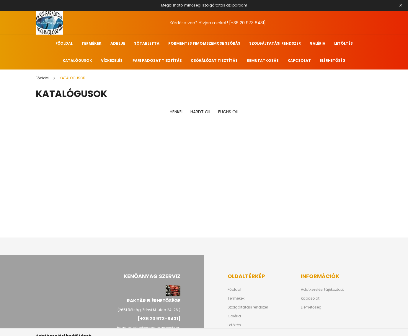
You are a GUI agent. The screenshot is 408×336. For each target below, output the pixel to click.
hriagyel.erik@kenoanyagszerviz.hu (148, 327)
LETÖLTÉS (343, 43)
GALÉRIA (317, 43)
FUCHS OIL (228, 112)
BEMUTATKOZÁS (263, 60)
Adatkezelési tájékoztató (322, 289)
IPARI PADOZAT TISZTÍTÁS (156, 60)
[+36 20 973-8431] (159, 319)
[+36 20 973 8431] (247, 23)
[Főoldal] (43, 77)
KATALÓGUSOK (77, 60)
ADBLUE (117, 43)
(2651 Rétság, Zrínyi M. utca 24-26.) (148, 309)
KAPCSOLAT (299, 60)
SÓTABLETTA (146, 43)
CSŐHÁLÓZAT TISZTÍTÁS (214, 60)
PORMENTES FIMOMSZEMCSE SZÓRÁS (204, 43)
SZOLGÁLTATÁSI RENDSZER (275, 43)
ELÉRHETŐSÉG (332, 60)
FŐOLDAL (64, 43)
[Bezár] (400, 5)
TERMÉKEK (91, 43)
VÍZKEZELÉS (112, 60)
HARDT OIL (200, 112)
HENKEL (176, 112)
